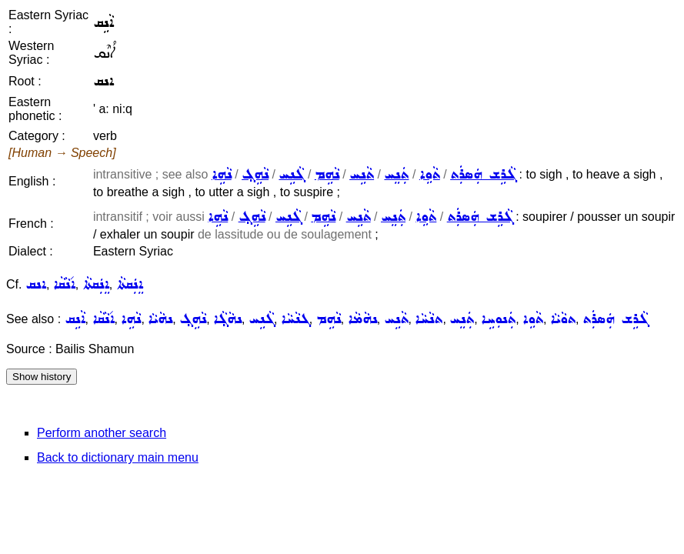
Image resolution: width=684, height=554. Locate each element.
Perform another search (101, 432)
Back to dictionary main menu (118, 457)
